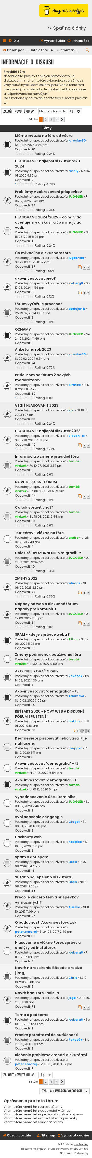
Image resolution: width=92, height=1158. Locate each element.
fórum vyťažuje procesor (38, 303)
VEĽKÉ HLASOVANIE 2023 (36, 405)
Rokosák (75, 676)
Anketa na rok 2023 (33, 349)
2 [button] (46, 119)
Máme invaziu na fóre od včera (44, 135)
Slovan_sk (76, 436)
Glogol (74, 822)
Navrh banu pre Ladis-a (37, 993)
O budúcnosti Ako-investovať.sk (46, 922)
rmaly (73, 171)
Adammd (76, 696)
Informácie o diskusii (27, 62)
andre (73, 538)
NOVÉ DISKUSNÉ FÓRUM (36, 481)
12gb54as (76, 258)
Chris (72, 978)
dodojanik (76, 309)
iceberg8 (75, 283)
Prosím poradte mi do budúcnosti (46, 1034)
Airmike (74, 385)
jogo (72, 998)
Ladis (72, 862)
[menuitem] (13, 41)
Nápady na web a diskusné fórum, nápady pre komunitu (47, 606)
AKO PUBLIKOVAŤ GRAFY (37, 671)
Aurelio (74, 907)
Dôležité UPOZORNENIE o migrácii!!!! (48, 552)
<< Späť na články (66, 28)
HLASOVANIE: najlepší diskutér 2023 (47, 431)
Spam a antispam (32, 857)
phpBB (41, 1149)
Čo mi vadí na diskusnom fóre (43, 253)
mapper (75, 748)
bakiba (74, 721)
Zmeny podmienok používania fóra (48, 654)
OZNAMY (23, 329)
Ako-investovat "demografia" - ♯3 (47, 691)
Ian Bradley (81, 1144)
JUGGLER (75, 196)
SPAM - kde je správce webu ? (42, 634)
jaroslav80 (77, 140)
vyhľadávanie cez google (39, 816)
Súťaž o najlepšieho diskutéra (43, 877)
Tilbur (73, 639)
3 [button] (51, 119)
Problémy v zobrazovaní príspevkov (48, 191)
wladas (74, 583)
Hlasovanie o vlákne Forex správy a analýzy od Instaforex (48, 945)
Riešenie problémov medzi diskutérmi (51, 1054)
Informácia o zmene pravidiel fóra (47, 456)
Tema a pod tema (32, 1014)
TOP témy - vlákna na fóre (39, 532)
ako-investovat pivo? (35, 278)
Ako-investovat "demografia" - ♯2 (47, 763)
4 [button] (56, 119)
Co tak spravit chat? (34, 507)
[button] (62, 119)
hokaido (75, 842)
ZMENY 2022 (26, 578)
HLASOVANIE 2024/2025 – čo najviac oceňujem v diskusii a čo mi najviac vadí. (48, 222)
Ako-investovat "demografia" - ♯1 (46, 780)
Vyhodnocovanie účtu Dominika (45, 796)
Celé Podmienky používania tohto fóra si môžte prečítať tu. (45, 100)
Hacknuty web (28, 837)
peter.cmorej (26, 932)
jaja (71, 410)
